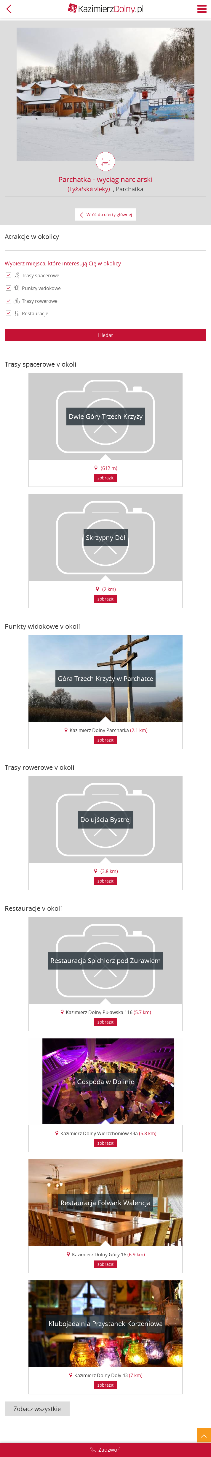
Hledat (105, 335)
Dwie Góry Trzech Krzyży (106, 416)
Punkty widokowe (37, 288)
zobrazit (105, 478)
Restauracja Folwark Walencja (105, 1202)
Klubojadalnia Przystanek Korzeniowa (106, 1323)
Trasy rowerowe (35, 301)
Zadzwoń (109, 1449)
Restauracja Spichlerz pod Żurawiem (105, 960)
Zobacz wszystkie (37, 1409)
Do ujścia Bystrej (105, 819)
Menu (202, 9)
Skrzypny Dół (105, 537)
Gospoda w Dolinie (105, 1081)
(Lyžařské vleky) (89, 189)
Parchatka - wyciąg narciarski (105, 179)
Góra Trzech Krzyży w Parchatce (105, 678)
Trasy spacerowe (36, 276)
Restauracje (31, 314)
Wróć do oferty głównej (109, 214)
